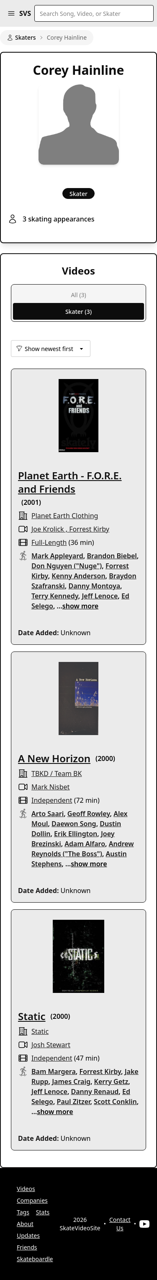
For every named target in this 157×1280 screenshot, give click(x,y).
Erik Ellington (75, 833)
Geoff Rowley (88, 813)
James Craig (71, 1081)
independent (51, 800)
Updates (28, 1235)
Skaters (21, 37)
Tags (23, 1212)
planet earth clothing (64, 515)
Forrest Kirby (89, 529)
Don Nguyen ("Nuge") (66, 565)
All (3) (78, 295)
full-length (49, 542)
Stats (42, 1212)
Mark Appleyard (57, 555)
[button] (11, 13)
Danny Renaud (95, 1091)
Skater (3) (78, 312)
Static (32, 1016)
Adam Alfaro (84, 843)
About (25, 1224)
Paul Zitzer (73, 1101)
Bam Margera (53, 1071)
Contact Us (120, 1224)
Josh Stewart (50, 1044)
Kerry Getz (111, 1081)
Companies (32, 1200)
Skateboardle (35, 1259)
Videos (26, 1189)
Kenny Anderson (78, 575)
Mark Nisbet (50, 786)
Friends (27, 1247)
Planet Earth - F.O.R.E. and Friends (70, 482)
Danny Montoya (94, 585)
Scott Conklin (115, 1101)
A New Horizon (54, 758)
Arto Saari (47, 813)
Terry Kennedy (54, 596)
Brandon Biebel (111, 555)
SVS (25, 13)
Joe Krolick (47, 529)
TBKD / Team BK (56, 773)
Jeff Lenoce (100, 596)
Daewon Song (73, 823)
